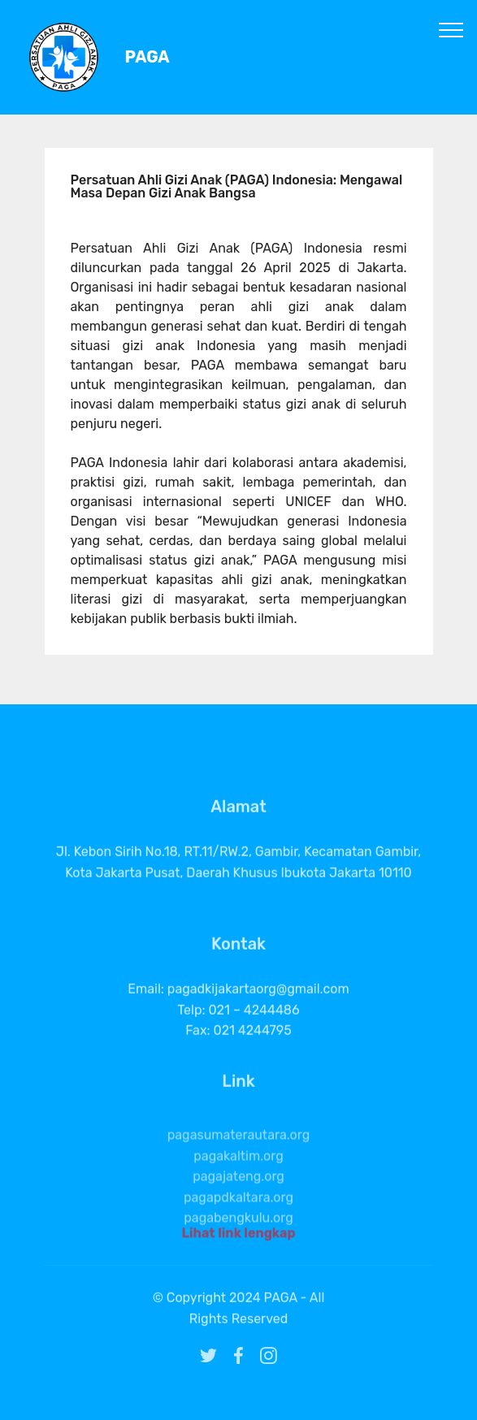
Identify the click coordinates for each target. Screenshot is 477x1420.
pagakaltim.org (238, 1180)
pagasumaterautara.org (238, 1159)
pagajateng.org (238, 1201)
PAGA (147, 57)
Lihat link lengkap (238, 1237)
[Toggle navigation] (451, 29)
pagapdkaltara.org (238, 1222)
